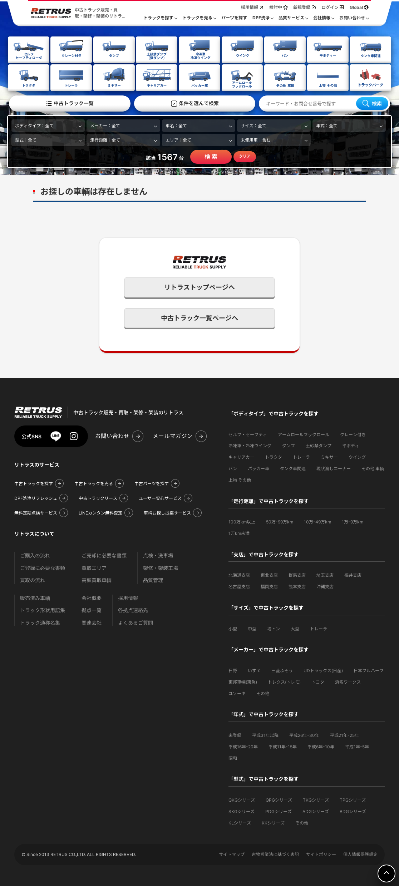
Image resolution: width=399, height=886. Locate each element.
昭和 (232, 757)
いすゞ (254, 670)
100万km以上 (241, 521)
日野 (232, 670)
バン (232, 468)
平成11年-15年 (283, 746)
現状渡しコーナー (333, 468)
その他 (262, 692)
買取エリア (94, 567)
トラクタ (273, 456)
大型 (295, 628)
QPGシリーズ (279, 799)
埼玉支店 (325, 574)
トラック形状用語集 (42, 609)
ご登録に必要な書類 (42, 567)
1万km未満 (239, 532)
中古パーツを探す (151, 483)
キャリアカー (241, 456)
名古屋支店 (239, 586)
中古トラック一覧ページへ (199, 317)
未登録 (234, 734)
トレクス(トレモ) (284, 681)
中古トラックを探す (33, 483)
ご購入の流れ (35, 555)
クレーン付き (353, 434)
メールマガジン (173, 435)
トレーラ (301, 456)
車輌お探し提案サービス (167, 512)
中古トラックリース (98, 497)
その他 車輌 (372, 468)
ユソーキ (237, 692)
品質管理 (153, 579)
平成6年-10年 (320, 746)
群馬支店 (297, 574)
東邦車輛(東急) (242, 681)
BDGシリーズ (353, 810)
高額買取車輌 (97, 579)
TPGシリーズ (353, 799)
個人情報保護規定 (360, 853)
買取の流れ (32, 579)
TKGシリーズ (316, 799)
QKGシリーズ (241, 799)
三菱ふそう (282, 670)
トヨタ (317, 681)
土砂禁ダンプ (318, 445)
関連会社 (92, 622)
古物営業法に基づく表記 (275, 853)
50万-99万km (279, 521)
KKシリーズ (273, 822)
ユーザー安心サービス (160, 497)
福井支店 (352, 574)
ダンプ (288, 445)
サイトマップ (232, 853)
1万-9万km (352, 521)
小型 (232, 628)
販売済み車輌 (35, 597)
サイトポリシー (321, 853)
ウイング (357, 456)
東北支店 (269, 574)
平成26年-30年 (304, 734)
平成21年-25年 (344, 734)
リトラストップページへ (199, 286)
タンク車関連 (293, 468)
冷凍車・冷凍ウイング (249, 445)
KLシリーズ (239, 822)
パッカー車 (258, 468)
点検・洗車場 (158, 555)
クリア (245, 155)
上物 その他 (239, 479)
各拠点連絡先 (133, 609)
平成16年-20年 (243, 746)
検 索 (211, 155)
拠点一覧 (92, 609)
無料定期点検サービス (35, 512)
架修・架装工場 (160, 567)
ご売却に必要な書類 (104, 555)
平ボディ (350, 445)
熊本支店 (297, 586)
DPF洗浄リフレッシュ (35, 497)
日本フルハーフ (369, 670)
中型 (252, 628)
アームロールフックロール (303, 434)
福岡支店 (269, 586)
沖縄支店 (325, 586)
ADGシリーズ (315, 810)
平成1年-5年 (357, 746)
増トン (273, 628)
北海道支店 (239, 574)
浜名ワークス (348, 681)
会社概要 (92, 597)
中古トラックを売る (93, 483)
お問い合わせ (112, 435)
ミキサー (329, 456)
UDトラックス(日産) (323, 670)
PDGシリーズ (278, 810)
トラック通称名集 (40, 622)
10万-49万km (317, 521)
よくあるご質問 (135, 622)
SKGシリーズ (241, 810)
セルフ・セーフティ (247, 434)
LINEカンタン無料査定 (100, 512)
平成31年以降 (265, 734)
